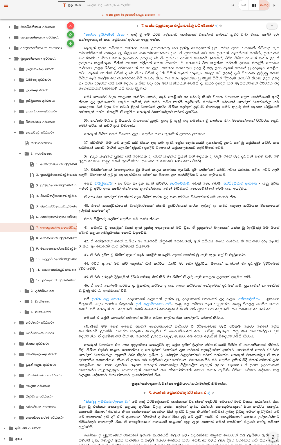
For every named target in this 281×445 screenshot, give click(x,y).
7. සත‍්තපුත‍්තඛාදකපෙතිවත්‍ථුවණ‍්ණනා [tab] (141, 14)
